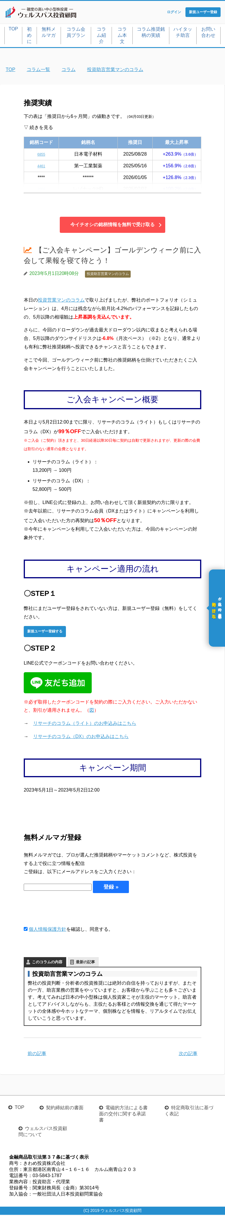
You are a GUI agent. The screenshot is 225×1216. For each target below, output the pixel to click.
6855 (41, 155)
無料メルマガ (49, 33)
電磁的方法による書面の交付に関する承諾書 (123, 1115)
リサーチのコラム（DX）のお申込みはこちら (81, 737)
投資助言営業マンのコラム (108, 275)
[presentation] (68, 910)
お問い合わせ (208, 33)
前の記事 (37, 1054)
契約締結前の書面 (64, 1108)
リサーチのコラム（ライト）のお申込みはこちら (84, 724)
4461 (41, 166)
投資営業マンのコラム (61, 301)
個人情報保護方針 (47, 930)
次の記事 (188, 1054)
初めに (29, 36)
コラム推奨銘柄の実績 (151, 33)
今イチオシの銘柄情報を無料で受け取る (112, 225)
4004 (41, 190)
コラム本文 (122, 36)
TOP (13, 29)
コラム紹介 (101, 36)
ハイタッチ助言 (182, 33)
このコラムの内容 (47, 963)
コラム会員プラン (76, 33)
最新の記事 (85, 963)
